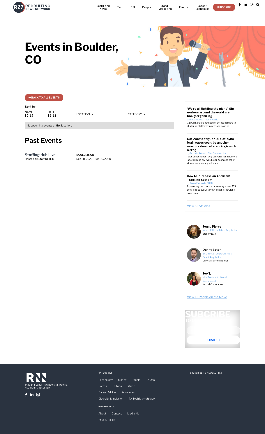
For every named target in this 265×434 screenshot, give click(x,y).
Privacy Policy (106, 419)
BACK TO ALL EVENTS (44, 97)
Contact (117, 413)
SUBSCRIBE (224, 7)
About (102, 413)
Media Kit (133, 413)
